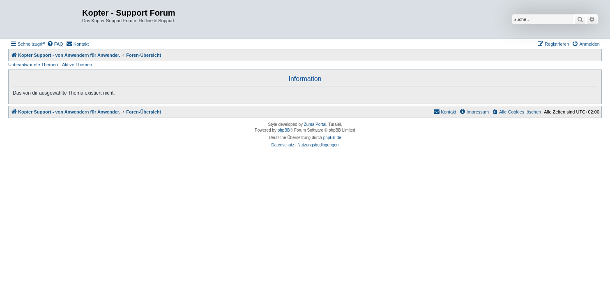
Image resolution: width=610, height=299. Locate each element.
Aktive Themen (77, 64)
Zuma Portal (315, 124)
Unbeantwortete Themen (33, 64)
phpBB (284, 130)
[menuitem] (55, 44)
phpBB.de (332, 137)
